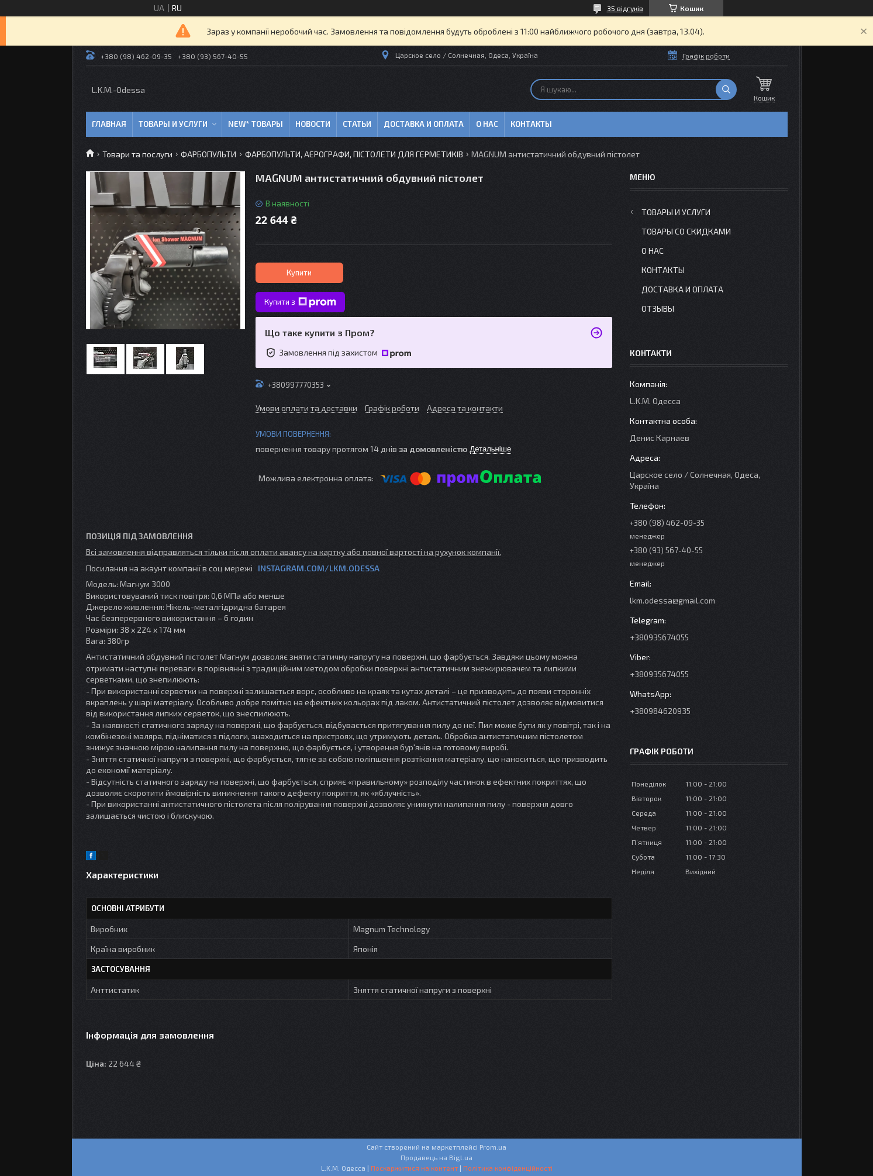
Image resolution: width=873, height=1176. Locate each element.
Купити (299, 272)
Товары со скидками (686, 231)
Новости (312, 124)
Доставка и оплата (424, 124)
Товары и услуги (173, 124)
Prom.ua (492, 1147)
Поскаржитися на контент (414, 1168)
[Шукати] (726, 89)
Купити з (300, 302)
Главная (109, 124)
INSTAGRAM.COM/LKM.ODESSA (318, 568)
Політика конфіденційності (508, 1168)
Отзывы (657, 308)
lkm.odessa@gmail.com (672, 600)
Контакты (531, 124)
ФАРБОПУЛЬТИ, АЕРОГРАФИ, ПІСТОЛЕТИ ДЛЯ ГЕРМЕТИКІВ (354, 154)
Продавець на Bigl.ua (436, 1157)
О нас (487, 124)
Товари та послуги (137, 154)
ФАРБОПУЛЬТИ (208, 154)
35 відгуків (625, 8)
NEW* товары (255, 124)
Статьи (357, 124)
